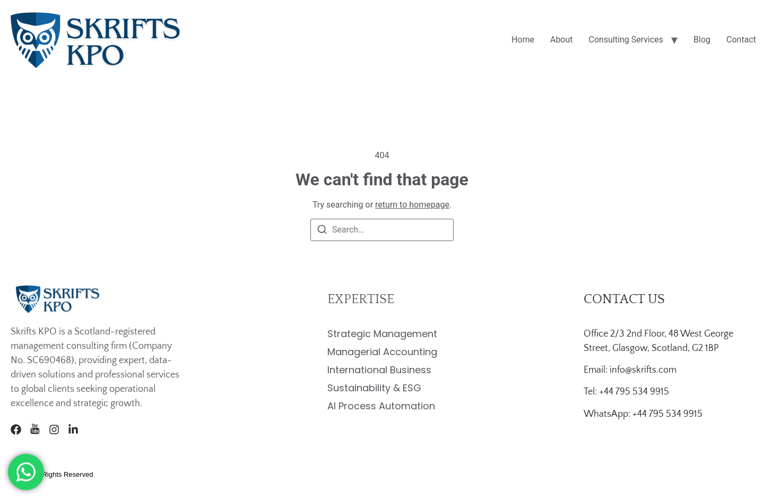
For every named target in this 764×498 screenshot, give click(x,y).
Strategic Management (382, 333)
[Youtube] (35, 429)
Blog (701, 40)
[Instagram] (54, 429)
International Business (379, 369)
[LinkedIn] (73, 429)
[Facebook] (16, 429)
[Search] (322, 231)
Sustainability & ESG (374, 387)
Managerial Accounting (382, 351)
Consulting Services (626, 40)
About (561, 40)
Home (522, 40)
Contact (741, 40)
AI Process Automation (381, 406)
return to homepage (412, 205)
